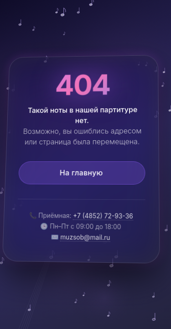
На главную (81, 173)
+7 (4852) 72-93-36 (103, 216)
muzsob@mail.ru (85, 237)
